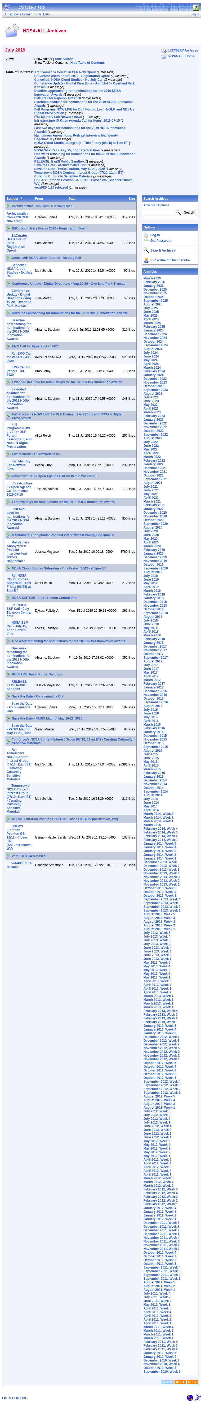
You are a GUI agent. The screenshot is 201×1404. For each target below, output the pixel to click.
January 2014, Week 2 (160, 855)
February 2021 (154, 505)
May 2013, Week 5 (157, 962)
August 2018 (153, 617)
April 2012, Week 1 (157, 1174)
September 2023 (156, 390)
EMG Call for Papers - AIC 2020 (57, 98)
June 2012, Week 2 (158, 1133)
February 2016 (154, 728)
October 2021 (154, 475)
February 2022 (154, 460)
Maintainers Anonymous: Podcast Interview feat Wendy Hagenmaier (63, 535)
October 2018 (154, 609)
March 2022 (152, 457)
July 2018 (151, 620)
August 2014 (153, 795)
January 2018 (154, 643)
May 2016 (151, 717)
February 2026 (154, 282)
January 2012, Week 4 (160, 1208)
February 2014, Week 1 (161, 840)
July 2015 (151, 754)
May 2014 (151, 806)
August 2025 (153, 304)
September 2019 (156, 568)
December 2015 (155, 736)
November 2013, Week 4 (162, 873)
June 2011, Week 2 (158, 1301)
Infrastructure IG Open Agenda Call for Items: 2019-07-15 (77, 120)
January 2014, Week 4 (160, 847)
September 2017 (156, 658)
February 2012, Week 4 (161, 1193)
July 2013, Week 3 (157, 940)
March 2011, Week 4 (158, 1327)
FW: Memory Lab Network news (58, 117)
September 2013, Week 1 (162, 910)
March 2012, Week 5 (158, 1178)
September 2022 (156, 434)
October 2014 (154, 788)
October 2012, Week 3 (160, 1070)
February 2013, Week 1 (161, 1022)
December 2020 (155, 512)
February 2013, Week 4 (161, 1011)
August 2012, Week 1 (159, 1107)
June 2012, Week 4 (158, 1126)
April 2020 (151, 542)
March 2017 (152, 680)
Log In (155, 235)
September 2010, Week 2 (162, 1371)
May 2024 (151, 360)
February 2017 (154, 684)
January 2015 (154, 776)
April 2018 (151, 631)
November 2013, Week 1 (162, 884)
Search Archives (156, 199)
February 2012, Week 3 (161, 1197)
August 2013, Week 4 (159, 918)
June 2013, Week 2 (158, 955)
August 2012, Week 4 (159, 1100)
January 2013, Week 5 (160, 1026)
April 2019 (151, 587)
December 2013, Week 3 (162, 862)
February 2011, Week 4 (161, 1342)
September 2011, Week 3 (162, 1271)
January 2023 (154, 420)
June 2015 (151, 758)
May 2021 (151, 494)
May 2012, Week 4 (157, 1145)
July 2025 (151, 308)
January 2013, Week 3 (160, 1033)
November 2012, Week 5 (162, 1048)
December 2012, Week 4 (162, 1037)
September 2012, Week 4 (162, 1081)
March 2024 (152, 367)
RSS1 (180, 1382)
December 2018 (155, 602)
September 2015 (156, 747)
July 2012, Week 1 (157, 1122)
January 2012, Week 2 (160, 1215)
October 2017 (154, 654)
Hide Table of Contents (87, 63)
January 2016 (154, 732)
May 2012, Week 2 (157, 1152)
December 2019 (155, 557)
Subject (12, 199)
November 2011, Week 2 (162, 1245)
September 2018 (156, 613)
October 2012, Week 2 (160, 1074)
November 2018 (155, 605)
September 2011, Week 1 (162, 1278)
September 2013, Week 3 (162, 903)
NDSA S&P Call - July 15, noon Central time (67, 150)
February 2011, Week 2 (161, 1349)
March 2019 (152, 591)
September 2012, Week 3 (162, 1085)
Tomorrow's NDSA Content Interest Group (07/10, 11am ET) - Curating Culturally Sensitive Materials (79, 174)
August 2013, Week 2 (159, 925)
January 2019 (154, 598)
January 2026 (154, 286)
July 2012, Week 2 (157, 1119)
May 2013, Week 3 (157, 970)
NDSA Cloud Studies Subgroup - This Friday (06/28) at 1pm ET (81, 143)
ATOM (167, 1382)
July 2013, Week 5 (157, 933)
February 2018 (154, 639)
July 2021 (151, 486)
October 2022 (154, 431)
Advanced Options (156, 205)
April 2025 (151, 319)
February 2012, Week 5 (161, 1189)
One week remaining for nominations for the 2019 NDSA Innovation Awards (68, 641)
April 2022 (151, 453)
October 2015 (154, 743)
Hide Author (64, 59)
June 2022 (151, 446)
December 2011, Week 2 (162, 1230)
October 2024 (154, 341)
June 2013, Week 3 (158, 951)
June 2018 (151, 624)
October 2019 (154, 565)
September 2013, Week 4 (162, 899)
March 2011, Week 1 (158, 1338)
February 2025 (154, 327)
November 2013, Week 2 (162, 881)
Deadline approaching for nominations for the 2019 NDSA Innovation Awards (70, 313)
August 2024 (153, 349)
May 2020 (151, 539)
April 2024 (151, 364)
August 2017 (153, 661)
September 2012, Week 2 (162, 1089)
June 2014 (151, 803)
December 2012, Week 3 (162, 1041)
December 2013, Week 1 (162, 869)
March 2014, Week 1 (158, 821)
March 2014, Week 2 (158, 817)
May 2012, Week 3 (157, 1148)
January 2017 (154, 687)
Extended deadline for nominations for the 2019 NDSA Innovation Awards (67, 382)
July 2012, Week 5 (157, 1111)
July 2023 (151, 397)
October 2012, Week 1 (160, 1078)
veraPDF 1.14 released (51, 187)
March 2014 (152, 825)
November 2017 (155, 650)
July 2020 (151, 531)
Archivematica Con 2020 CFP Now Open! (65, 72)
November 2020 (155, 516)
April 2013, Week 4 (157, 985)
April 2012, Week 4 (157, 1163)
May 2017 (151, 672)
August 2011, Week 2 (159, 1286)
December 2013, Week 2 (162, 866)
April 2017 (151, 676)
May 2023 (151, 405)
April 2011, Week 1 (157, 1323)
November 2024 (155, 338)
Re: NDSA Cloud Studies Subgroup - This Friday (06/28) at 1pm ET (19, 583)
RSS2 (192, 1382)
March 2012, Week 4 (158, 1182)
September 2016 (156, 702)
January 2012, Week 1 (160, 1219)
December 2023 (155, 379)
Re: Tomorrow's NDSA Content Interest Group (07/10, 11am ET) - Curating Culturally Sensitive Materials (19, 764)
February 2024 (154, 371)
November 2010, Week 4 (162, 1364)
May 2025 (151, 315)
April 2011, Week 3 (157, 1316)
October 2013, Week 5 (160, 888)
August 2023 (153, 393)
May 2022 (151, 449)
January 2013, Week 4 (160, 1029)
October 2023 (154, 386)
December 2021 (155, 468)
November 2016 (155, 695)
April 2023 (151, 408)
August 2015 (153, 750)
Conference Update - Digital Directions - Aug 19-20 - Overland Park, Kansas (68, 284)
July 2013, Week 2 (157, 944)
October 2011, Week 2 (160, 1260)
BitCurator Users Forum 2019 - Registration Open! (72, 76)
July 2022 (151, 442)
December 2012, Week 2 (162, 1044)
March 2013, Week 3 (158, 1000)
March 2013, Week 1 (158, 1007)
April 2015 (151, 765)
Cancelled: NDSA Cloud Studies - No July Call (68, 80)
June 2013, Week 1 (158, 959)
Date (72, 199)
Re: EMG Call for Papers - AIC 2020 (19, 357)
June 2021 (151, 490)
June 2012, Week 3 (158, 1130)
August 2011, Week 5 (159, 1282)
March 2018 (152, 635)
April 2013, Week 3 (157, 988)
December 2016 (155, 691)
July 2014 (151, 799)
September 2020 (156, 524)
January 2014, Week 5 (160, 843)
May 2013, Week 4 (157, 966)
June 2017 (151, 669)
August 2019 (153, 572)
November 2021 (155, 472)
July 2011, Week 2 (157, 1297)
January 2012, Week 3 (160, 1212)
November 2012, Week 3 (162, 1052)
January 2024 (154, 375)
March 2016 (152, 724)
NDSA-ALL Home (181, 56)
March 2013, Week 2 (158, 1003)
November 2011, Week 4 (162, 1238)
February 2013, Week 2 (161, 1018)
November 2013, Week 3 (162, 877)
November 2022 (155, 427)
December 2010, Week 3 (162, 1360)
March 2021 (152, 501)
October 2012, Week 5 (160, 1063)
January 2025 (154, 330)
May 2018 (151, 628)
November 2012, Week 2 (162, 1055)
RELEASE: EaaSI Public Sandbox (59, 161)
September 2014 (156, 791)
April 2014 (151, 810)
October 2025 (154, 297)
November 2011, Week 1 (162, 1249)
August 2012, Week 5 (159, 1096)
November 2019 (155, 561)
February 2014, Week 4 (161, 829)
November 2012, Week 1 (162, 1059)
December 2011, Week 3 (162, 1226)
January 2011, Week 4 (160, 1357)
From (39, 199)
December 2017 (155, 646)
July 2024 (151, 353)
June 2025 (151, 312)
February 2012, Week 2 (161, 1200)
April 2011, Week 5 (157, 1308)
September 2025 (156, 301)
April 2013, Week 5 (157, 981)
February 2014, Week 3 (161, 832)
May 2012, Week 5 (157, 1141)
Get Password (161, 240)
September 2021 (156, 479)
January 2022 (154, 464)
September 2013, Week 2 (162, 907)
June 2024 (151, 356)
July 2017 (151, 665)
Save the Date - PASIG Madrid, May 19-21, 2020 (69, 169)
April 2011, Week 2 (157, 1319)
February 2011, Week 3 (161, 1345)
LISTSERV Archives (183, 50)
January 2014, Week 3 (160, 851)
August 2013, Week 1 (159, 929)
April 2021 (151, 498)
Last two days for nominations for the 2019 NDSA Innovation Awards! (64, 502)
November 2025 (155, 293)
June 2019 (151, 579)
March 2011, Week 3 (158, 1331)
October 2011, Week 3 (160, 1256)
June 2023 (151, 401)
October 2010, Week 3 (160, 1368)
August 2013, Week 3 (159, 922)
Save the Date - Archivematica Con (60, 165)
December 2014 (155, 780)
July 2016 (151, 710)
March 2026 (152, 278)
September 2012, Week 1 (162, 1093)
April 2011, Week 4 (157, 1312)
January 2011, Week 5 (160, 1353)
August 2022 (153, 438)
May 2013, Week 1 (157, 977)
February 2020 (154, 550)
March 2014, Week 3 (158, 814)
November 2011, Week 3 (162, 1241)
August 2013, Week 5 (159, 914)
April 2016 (151, 721)
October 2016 (154, 698)
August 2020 (153, 527)
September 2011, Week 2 (162, 1275)
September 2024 (156, 345)
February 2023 (154, 416)
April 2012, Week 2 (157, 1171)
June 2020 (151, 535)
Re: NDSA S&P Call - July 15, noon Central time (19, 610)
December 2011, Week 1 (162, 1234)
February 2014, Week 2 (161, 836)
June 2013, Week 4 (158, 948)
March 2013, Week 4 (158, 996)
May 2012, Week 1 (157, 1156)
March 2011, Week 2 (158, 1334)
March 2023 (152, 412)
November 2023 (155, 382)
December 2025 (155, 289)
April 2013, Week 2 (157, 992)
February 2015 (154, 773)
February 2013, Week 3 (161, 1014)
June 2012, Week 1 (158, 1137)
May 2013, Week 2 (157, 974)
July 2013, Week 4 (157, 936)
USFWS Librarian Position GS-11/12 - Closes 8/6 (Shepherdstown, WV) (65, 819)
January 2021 (154, 509)
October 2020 (154, 520)
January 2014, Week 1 (160, 858)
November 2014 (155, 784)
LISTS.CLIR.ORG (15, 1398)
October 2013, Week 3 (160, 895)
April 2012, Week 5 (157, 1160)
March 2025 (152, 323)
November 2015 (155, 739)
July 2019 (151, 576)
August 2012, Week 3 (159, 1104)
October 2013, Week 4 (160, 892)
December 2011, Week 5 (162, 1223)
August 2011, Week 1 (159, 1290)
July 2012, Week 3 (157, 1115)
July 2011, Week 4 (157, 1293)
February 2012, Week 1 (161, 1204)
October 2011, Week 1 (160, 1264)
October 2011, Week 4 (160, 1252)
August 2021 (153, 483)
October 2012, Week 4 (160, 1067)
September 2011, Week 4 (162, 1267)
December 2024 (155, 334)
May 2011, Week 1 (157, 1305)
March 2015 (152, 769)
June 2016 (151, 713)
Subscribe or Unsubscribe (170, 260)
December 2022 (155, 423)
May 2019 (151, 583)
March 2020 (152, 546)
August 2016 (153, 706)
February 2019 (154, 594)
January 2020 (154, 553)
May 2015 (151, 762)
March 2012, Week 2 (158, 1186)
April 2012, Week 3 (157, 1167)
